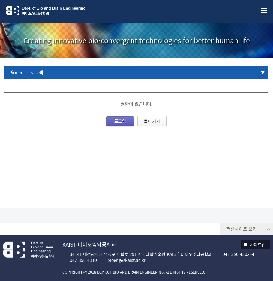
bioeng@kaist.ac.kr (126, 260)
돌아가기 (152, 121)
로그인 (120, 121)
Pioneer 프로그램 (26, 72)
